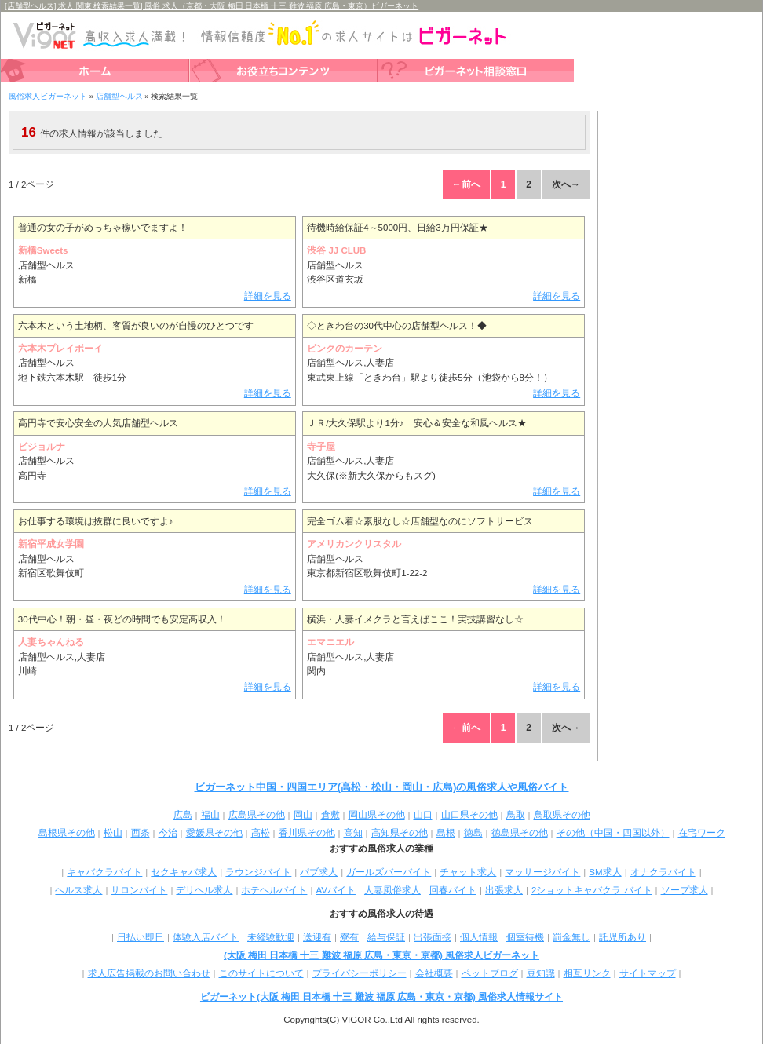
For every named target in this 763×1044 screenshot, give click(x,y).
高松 (260, 833)
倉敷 (330, 815)
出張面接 (432, 937)
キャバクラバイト (104, 872)
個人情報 (479, 937)
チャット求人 (468, 872)
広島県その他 (256, 815)
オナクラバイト (663, 872)
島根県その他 (66, 833)
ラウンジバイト (258, 872)
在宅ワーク (701, 833)
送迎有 (317, 937)
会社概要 (434, 973)
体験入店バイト (206, 937)
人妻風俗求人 (392, 890)
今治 (168, 833)
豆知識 (541, 973)
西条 (140, 833)
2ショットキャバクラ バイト (591, 890)
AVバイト (336, 890)
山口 (423, 815)
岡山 (303, 815)
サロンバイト (139, 890)
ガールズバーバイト (388, 872)
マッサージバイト (542, 872)
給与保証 (386, 937)
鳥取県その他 (562, 815)
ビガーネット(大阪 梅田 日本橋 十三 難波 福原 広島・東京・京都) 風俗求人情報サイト (381, 997)
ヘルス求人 (78, 890)
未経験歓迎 (270, 937)
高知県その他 (399, 833)
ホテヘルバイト (274, 890)
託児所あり (622, 937)
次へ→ (566, 184)
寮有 (349, 937)
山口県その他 (469, 815)
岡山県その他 (377, 815)
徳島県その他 (519, 833)
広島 (182, 815)
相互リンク (587, 973)
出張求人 (504, 890)
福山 (210, 815)
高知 (353, 833)
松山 (113, 833)
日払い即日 (140, 937)
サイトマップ (647, 973)
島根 (445, 833)
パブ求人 (319, 872)
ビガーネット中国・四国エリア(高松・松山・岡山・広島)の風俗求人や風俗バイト (382, 787)
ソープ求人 (684, 890)
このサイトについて (261, 973)
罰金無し (571, 937)
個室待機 (525, 937)
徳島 (473, 833)
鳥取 (515, 815)
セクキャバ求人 (184, 872)
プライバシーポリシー (359, 973)
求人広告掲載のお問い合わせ (149, 973)
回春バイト (452, 890)
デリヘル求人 (204, 890)
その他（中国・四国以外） (613, 833)
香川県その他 (307, 833)
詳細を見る (267, 296)
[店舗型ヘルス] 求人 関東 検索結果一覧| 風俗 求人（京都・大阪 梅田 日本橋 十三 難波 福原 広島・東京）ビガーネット (211, 6)
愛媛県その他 (214, 833)
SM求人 (605, 872)
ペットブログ (490, 973)
